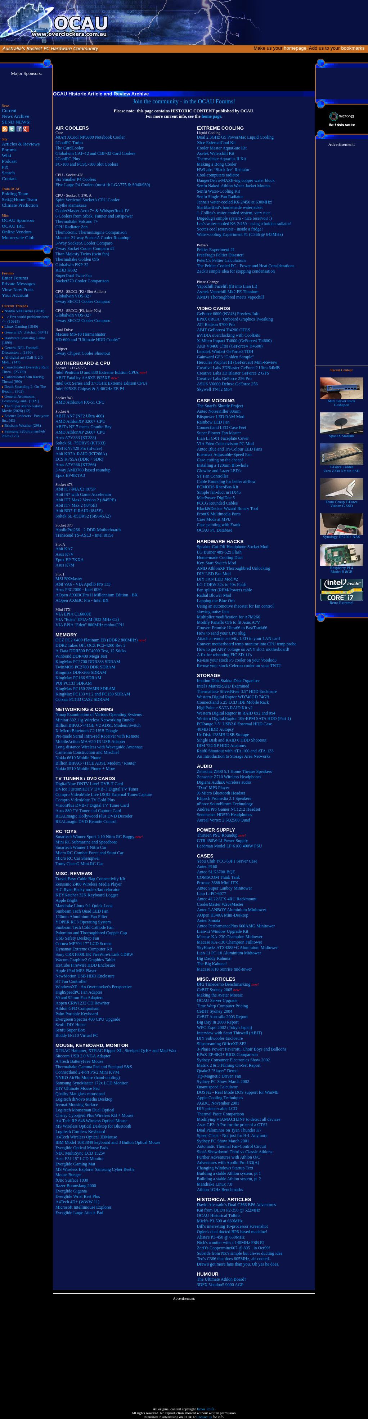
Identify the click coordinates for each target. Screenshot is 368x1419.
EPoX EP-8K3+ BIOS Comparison (227, 1054)
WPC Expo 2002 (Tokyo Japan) (224, 1027)
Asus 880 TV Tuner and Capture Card (88, 810)
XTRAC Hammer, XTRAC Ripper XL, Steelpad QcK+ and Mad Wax (115, 1050)
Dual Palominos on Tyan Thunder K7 (229, 1130)
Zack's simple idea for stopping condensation (236, 271)
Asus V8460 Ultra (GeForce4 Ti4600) (229, 346)
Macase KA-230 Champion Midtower (229, 936)
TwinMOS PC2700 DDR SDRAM (85, 667)
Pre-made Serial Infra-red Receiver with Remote (97, 736)
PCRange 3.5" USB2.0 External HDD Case (234, 723)
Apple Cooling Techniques (220, 1097)
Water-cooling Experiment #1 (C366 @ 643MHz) (240, 234)
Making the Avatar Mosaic (220, 995)
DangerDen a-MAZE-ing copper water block (236, 180)
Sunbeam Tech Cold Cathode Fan (84, 927)
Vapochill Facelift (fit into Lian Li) (227, 286)
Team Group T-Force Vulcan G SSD (341, 502)
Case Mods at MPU (214, 519)
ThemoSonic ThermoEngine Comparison (91, 232)
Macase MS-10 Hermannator (80, 334)
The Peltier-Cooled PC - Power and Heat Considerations (246, 265)
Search (8, 172)
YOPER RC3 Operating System (83, 922)
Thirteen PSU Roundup (217, 835)
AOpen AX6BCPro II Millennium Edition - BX (96, 594)
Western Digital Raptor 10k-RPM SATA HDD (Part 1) (244, 718)
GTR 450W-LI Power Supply (222, 840)
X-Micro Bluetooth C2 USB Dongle (86, 730)
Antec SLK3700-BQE (216, 871)
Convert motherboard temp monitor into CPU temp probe (246, 643)
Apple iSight (66, 900)
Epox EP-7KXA (69, 559)
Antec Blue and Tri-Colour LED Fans (229, 449)
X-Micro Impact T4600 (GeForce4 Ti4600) (234, 340)
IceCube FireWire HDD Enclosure (85, 965)
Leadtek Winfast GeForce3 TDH (225, 351)
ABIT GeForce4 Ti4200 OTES (223, 329)
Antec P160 (207, 866)
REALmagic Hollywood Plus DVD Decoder (94, 816)
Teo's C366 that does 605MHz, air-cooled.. (234, 1258)
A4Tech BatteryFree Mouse (79, 1061)
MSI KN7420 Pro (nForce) (78, 448)
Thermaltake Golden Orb (77, 259)
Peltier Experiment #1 (216, 249)
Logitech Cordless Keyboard (80, 1131)
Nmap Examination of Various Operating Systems (98, 714)
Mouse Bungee (68, 1174)
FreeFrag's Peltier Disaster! (220, 255)
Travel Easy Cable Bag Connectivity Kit (90, 878)
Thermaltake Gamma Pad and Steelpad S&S (93, 1066)
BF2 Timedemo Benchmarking (224, 984)
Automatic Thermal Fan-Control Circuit (231, 1146)
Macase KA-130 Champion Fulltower (229, 942)
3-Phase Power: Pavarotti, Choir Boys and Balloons (241, 1049)
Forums (9, 149)
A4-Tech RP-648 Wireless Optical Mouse (91, 1120)
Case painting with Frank (219, 524)
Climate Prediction (20, 205)
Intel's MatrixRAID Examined (223, 686)
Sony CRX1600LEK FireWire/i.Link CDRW (94, 954)
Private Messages (18, 283)
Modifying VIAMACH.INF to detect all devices (239, 1119)
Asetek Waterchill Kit (215, 153)
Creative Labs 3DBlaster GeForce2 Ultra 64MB (238, 367)
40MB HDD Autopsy (215, 729)
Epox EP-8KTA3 (70, 475)
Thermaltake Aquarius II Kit (221, 158)
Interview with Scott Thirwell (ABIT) (229, 1032)
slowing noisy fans (213, 611)
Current (9, 110)
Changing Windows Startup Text (225, 1167)
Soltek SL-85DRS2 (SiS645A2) (83, 516)
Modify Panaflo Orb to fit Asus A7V (228, 622)
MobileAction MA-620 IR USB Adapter (90, 741)
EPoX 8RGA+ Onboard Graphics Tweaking (235, 319)
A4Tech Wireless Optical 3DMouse (86, 1137)
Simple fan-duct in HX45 (219, 492)
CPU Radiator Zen (71, 226)
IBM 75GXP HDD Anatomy (221, 745)
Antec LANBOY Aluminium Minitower (231, 909)
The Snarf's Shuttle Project (220, 405)
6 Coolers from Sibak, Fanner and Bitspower (94, 216)
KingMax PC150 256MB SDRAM (85, 688)
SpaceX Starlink (341, 434)
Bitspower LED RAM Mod (220, 416)
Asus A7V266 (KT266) (75, 464)
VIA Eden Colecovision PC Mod (225, 443)
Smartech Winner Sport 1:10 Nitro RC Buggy (94, 836)
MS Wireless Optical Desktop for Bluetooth (93, 1126)
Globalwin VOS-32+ (73, 296)
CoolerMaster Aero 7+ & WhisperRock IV (92, 210)
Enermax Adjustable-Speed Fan (224, 454)
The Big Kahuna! (212, 963)
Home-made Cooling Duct (220, 557)
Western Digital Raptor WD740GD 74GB (233, 696)
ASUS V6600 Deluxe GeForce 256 (227, 383)
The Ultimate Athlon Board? (221, 1279)
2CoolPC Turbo (69, 142)
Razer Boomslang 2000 (75, 1185)
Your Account (15, 295)
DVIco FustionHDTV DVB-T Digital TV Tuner (96, 789)
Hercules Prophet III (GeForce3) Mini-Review (237, 362)
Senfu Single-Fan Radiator (220, 196)
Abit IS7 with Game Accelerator (83, 494)
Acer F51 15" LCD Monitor (79, 1158)
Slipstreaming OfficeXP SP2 (221, 1043)
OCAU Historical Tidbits (219, 1215)
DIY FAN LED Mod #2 (217, 579)
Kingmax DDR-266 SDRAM (80, 672)
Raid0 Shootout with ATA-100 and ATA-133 (235, 750)
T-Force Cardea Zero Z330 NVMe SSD (341, 467)
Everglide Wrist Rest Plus (77, 1196)
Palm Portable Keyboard (76, 1013)
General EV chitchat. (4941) (26, 332)
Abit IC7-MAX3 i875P (75, 489)
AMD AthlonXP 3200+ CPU (80, 421)
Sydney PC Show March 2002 (223, 1081)
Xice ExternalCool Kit (216, 142)
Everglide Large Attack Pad (79, 1212)
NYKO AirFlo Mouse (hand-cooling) (87, 1077)
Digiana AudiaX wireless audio (224, 782)
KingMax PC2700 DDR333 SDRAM (87, 661)
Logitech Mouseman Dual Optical (85, 1110)
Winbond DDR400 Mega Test (81, 656)
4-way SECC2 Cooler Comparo (82, 320)
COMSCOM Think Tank (218, 877)
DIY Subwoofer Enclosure (220, 1038)
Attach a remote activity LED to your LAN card (238, 638)
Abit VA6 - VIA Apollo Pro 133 (83, 584)
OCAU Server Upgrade (217, 1000)
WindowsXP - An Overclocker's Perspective (93, 986)
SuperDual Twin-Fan (73, 275)
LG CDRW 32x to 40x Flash (221, 584)
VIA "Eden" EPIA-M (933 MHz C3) (87, 619)
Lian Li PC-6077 (211, 893)
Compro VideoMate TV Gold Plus (85, 799)
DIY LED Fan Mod (214, 573)
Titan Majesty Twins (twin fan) (82, 253)
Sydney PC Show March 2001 (223, 1140)
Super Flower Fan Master (219, 432)
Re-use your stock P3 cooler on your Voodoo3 (237, 660)
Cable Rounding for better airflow (226, 481)
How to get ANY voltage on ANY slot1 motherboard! (243, 649)
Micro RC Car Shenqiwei (77, 858)
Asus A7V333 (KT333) (75, 437)
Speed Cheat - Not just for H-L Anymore (232, 1135)
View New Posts (17, 289)
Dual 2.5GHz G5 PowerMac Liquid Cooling (235, 137)
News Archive (15, 116)
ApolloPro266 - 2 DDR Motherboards (88, 529)
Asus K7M (64, 565)
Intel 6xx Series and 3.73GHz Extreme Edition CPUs (101, 383)
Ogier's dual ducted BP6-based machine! (232, 1231)
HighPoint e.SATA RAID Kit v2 (225, 707)
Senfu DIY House (70, 1024)
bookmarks (354, 48)
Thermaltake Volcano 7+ (76, 221)
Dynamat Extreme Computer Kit (83, 949)
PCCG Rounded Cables (217, 503)
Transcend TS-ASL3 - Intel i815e (84, 535)
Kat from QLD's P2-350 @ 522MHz (228, 1210)
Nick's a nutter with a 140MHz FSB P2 (231, 1242)
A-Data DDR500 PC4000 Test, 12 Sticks (90, 650)
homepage (295, 48)
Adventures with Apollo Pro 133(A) (228, 1162)
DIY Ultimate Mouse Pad (77, 1088)
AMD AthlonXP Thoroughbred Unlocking (233, 568)
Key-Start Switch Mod (216, 562)
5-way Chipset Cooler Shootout (82, 353)
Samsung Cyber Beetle (115, 1169)
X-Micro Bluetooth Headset (221, 793)
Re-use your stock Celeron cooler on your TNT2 (239, 665)
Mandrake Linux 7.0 (214, 1184)
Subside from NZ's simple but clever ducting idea (240, 1253)
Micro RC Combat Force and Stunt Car (89, 852)
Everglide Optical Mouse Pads (81, 1147)
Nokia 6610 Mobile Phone (78, 757)
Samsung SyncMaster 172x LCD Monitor (91, 1082)
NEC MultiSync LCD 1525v (80, 1153)
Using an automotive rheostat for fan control (235, 606)
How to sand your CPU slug (221, 633)
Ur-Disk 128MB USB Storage (223, 734)
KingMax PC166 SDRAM (78, 677)
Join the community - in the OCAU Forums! (184, 101)
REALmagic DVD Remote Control (86, 821)
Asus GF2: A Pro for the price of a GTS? (232, 1124)
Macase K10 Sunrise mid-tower (224, 969)
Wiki (6, 155)
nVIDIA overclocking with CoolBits (228, 335)
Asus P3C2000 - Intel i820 (78, 589)
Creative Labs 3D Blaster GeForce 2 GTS (233, 373)
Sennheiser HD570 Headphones (224, 814)
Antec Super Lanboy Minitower (224, 888)
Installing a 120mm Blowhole (222, 465)
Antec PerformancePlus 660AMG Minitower (236, 925)
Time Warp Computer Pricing (222, 1005)
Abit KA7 (64, 548)
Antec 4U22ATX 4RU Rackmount (227, 898)
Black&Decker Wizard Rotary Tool (227, 508)
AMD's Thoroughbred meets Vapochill (230, 297)
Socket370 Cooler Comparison (82, 280)
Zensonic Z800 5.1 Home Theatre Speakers (234, 771)
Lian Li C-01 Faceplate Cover (223, 438)
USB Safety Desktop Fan (77, 938)
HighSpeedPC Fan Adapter (78, 992)
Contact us (204, 1417)
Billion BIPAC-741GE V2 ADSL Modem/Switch (97, 725)
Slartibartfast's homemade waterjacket (230, 207)
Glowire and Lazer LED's (219, 470)
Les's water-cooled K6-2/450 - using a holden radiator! (244, 223)
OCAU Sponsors (18, 220)
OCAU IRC (13, 226)
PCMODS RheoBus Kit (217, 486)
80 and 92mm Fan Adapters (79, 997)
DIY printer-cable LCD (217, 1108)
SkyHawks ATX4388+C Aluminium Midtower (237, 947)
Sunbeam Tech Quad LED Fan (81, 911)
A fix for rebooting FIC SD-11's (224, 654)
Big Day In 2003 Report (218, 1022)
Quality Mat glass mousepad (80, 1093)
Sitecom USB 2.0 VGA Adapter (83, 1055)
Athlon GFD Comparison (77, 1008)
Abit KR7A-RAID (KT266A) (81, 453)
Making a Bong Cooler (217, 164)
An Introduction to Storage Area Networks (233, 756)
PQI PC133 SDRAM (73, 683)
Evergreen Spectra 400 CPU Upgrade (87, 1019)
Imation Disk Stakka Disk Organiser (228, 680)
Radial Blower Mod (214, 595)
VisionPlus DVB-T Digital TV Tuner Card (92, 805)
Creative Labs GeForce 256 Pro (224, 378)
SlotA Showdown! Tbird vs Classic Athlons (234, 1151)
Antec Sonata (208, 920)
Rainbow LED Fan (213, 422)
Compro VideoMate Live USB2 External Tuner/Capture (103, 794)
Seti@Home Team (19, 199)
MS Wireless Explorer (74, 1169)
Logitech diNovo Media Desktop (83, 1099)
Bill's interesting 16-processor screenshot (232, 1226)
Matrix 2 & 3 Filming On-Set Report (229, 1065)
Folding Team (15, 193)
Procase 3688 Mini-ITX (217, 882)
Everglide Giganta (71, 1191)
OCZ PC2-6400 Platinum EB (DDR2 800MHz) (96, 640)
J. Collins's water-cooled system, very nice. (234, 212)
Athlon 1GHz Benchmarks (220, 1189)
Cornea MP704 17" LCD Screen (83, 943)
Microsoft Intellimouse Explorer (83, 1207)
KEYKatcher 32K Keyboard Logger (86, 894)
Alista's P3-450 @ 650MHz (221, 1237)
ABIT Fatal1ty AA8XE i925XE (82, 377)
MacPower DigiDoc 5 (216, 497)
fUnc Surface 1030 (71, 1180)
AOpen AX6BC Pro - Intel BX (82, 600)
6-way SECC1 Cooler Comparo (82, 301)
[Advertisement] (184, 1351)
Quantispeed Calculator (217, 1086)
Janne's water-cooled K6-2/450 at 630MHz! (235, 202)
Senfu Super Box (70, 1030)
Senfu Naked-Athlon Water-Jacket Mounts (233, 185)
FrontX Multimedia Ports (219, 513)
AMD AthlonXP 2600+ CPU (80, 432)
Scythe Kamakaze (70, 205)
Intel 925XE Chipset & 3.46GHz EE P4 (89, 388)
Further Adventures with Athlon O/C (228, 1157)
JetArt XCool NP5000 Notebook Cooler (90, 137)
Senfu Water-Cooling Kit (218, 191)
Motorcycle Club (18, 237)
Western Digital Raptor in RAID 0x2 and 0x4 (236, 713)
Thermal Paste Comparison (220, 1113)
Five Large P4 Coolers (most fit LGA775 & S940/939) (102, 184)
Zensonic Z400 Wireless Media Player (88, 884)
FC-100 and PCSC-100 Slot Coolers (86, 164)
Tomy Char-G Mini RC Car (79, 863)
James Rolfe (205, 1409)
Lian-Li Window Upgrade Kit (222, 931)
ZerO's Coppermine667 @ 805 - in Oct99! (233, 1247)
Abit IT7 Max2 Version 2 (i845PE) (85, 499)
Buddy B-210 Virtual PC (76, 1035)
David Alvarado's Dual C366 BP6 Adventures (236, 1204)
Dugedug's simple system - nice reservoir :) (234, 218)
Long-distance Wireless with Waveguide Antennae (99, 746)
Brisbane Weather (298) (22, 426)
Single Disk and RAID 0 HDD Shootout (231, 740)
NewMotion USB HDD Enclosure (85, 976)
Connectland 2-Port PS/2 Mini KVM (87, 1072)
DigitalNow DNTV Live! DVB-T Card (89, 783)
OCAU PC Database (215, 530)
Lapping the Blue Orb (216, 600)
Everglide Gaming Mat (75, 1164)
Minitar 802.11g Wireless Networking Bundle (95, 719)
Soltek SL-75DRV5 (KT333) (80, 443)
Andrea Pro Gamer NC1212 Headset (228, 809)
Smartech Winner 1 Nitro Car (80, 847)
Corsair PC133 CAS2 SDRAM (82, 699)
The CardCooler (69, 148)
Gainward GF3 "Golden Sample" (225, 356)
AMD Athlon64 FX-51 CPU (79, 402)
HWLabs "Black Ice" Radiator (223, 169)
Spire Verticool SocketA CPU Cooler (87, 199)
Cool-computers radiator (218, 175)
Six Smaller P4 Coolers (75, 179)
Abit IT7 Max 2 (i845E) (76, 505)
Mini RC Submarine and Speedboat (86, 842)
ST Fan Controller (71, 981)
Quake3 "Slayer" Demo (217, 1070)
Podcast (9, 161)
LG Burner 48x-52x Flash (219, 552)
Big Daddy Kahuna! (214, 958)
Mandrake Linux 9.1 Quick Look (84, 905)
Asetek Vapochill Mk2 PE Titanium (228, 291)
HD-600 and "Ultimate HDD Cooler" (87, 339)
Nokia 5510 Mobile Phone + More (85, 768)
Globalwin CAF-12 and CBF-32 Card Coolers (95, 153)
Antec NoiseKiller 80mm (219, 411)
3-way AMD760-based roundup (83, 470)
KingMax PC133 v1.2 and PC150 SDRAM (92, 694)
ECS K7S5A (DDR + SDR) (79, 459)
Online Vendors (17, 231)
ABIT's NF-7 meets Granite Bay (83, 426)
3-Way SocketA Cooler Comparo (84, 243)
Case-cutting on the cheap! (220, 459)
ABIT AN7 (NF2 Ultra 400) (79, 415)
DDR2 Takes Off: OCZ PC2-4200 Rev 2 (90, 645)
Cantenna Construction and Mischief (87, 752)
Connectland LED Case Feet (221, 427)
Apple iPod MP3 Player (76, 970)
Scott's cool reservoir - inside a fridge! (230, 229)
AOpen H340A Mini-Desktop (222, 915)
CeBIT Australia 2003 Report (222, 1016)
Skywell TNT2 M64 (214, 389)
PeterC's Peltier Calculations (221, 260)
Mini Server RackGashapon (341, 401)
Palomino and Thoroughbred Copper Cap (91, 932)
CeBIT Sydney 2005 (214, 989)
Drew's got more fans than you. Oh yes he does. (238, 1264)
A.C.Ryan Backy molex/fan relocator (87, 889)
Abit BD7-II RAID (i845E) (79, 510)
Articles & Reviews (21, 144)
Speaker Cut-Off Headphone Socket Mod (232, 546)
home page (211, 116)
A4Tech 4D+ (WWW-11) (77, 1201)
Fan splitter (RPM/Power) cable (224, 589)
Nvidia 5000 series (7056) (24, 311)
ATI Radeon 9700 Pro (216, 324)
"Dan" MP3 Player (213, 787)
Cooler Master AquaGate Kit (222, 148)
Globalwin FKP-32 (72, 264)
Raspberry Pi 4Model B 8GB (341, 568)
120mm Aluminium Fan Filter (81, 916)
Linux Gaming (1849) (21, 326)
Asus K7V (64, 554)
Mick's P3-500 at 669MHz (220, 1220)
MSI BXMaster (68, 578)
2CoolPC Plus (67, 158)
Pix (5, 167)
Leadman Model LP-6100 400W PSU (229, 846)
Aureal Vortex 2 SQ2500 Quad (223, 820)
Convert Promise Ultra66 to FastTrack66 (232, 627)
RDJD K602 (66, 270)
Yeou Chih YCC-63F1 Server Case (227, 861)
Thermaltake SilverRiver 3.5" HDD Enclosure (237, 691)
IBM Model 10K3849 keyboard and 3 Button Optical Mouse (107, 1142)
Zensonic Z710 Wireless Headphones (229, 776)
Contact (9, 178)
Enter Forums (15, 278)
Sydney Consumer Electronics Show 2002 (233, 1059)
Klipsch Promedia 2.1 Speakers (224, 798)
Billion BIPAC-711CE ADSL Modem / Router (95, 763)
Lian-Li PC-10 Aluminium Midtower (229, 952)
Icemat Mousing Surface (76, 1104)
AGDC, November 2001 (218, 1103)
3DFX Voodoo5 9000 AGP (220, 1284)
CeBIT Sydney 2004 (214, 1011)
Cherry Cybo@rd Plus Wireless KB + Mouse (94, 1115)
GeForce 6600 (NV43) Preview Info (228, 313)
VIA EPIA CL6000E (73, 614)
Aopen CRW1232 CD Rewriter (82, 1003)
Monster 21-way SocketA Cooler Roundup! (93, 237)
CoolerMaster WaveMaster (220, 904)
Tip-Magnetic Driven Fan (219, 1076)
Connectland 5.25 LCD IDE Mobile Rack (233, 702)
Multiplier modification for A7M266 (228, 616)
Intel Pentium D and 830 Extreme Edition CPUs (97, 372)
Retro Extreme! (341, 601)
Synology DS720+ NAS (341, 535)
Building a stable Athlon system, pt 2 (229, 1178)
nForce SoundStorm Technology (225, 803)
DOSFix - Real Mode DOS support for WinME (238, 1092)
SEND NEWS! (16, 122)
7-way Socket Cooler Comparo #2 (85, 248)
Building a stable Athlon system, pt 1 (229, 1173)
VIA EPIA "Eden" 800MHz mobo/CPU (89, 624)
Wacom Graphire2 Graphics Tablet (85, 959)
